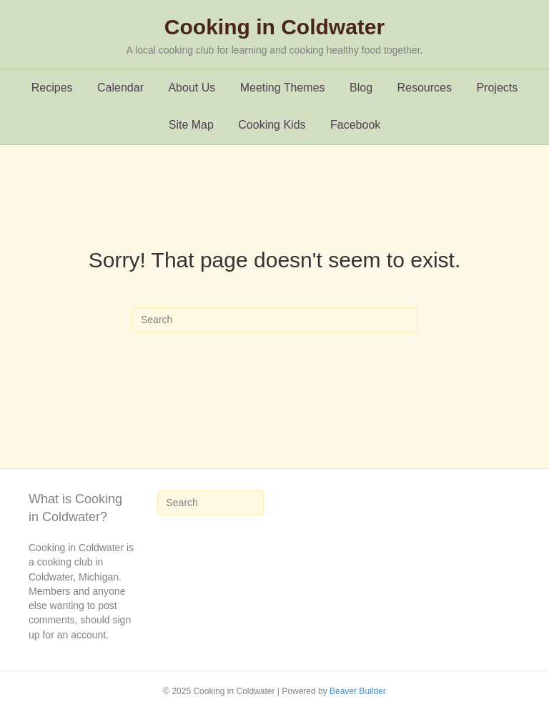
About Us (191, 87)
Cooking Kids (271, 125)
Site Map (191, 125)
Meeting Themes (282, 87)
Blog (361, 87)
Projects (497, 87)
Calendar (120, 87)
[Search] (274, 319)
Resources (424, 87)
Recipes (52, 87)
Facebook (355, 125)
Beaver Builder (358, 691)
